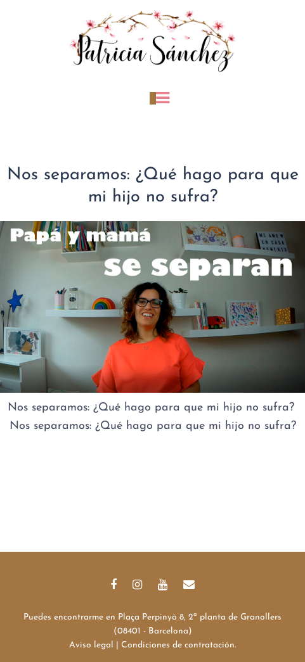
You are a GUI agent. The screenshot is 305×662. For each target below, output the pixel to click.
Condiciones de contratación (178, 645)
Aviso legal (91, 645)
